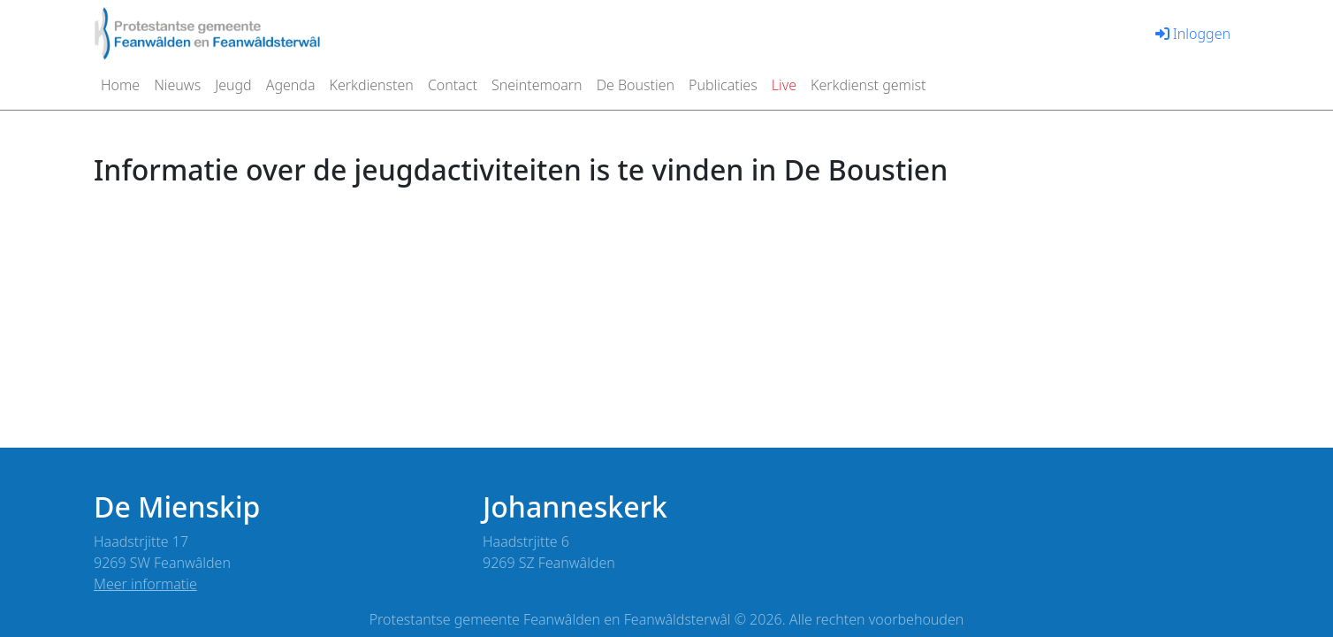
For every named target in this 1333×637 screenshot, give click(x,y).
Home (120, 85)
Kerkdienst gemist (868, 85)
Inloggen (1192, 33)
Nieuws (177, 85)
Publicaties (723, 85)
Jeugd (233, 85)
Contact (452, 85)
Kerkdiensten (372, 85)
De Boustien (635, 85)
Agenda (291, 85)
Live (784, 85)
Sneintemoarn (537, 85)
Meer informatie (145, 584)
